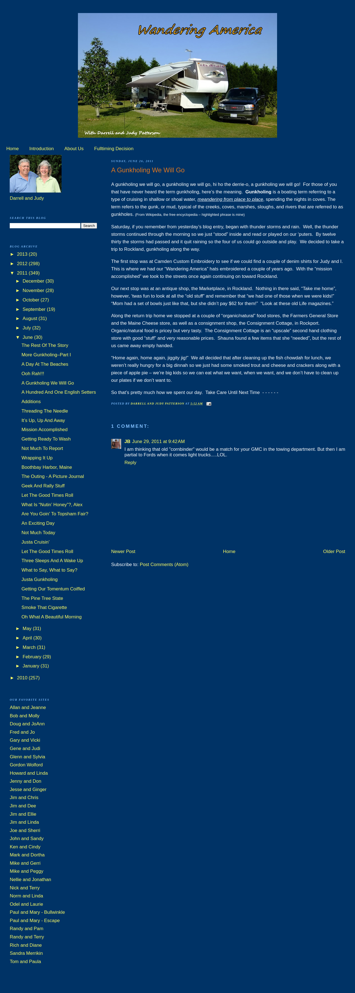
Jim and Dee (23, 805)
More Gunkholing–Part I (46, 354)
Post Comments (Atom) (164, 564)
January (32, 666)
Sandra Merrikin (26, 953)
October (32, 300)
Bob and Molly (24, 715)
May (28, 628)
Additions (30, 401)
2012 (23, 263)
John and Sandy (27, 838)
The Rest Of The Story (44, 345)
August (31, 318)
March (30, 647)
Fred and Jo (22, 732)
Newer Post (123, 551)
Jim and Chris (24, 797)
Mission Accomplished (44, 429)
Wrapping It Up (36, 457)
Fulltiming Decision (114, 148)
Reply (130, 462)
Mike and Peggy (26, 871)
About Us (73, 148)
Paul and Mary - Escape (35, 920)
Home (12, 148)
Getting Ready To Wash (45, 439)
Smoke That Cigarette (44, 607)
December (34, 281)
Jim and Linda (24, 822)
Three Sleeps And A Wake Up (52, 560)
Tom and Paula (25, 961)
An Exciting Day (37, 523)
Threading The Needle (44, 411)
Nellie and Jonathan (30, 879)
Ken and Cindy (25, 846)
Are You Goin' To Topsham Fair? (54, 513)
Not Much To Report (42, 448)
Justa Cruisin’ (35, 542)
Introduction (41, 148)
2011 (23, 273)
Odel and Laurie (26, 904)
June (28, 337)
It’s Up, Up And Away (43, 420)
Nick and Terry (25, 887)
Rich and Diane (26, 945)
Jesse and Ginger (28, 789)
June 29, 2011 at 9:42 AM (158, 441)
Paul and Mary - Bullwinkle (37, 912)
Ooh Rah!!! (32, 373)
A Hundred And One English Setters (58, 392)
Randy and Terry (27, 937)
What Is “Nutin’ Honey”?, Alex (51, 504)
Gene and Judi (25, 748)
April (28, 638)
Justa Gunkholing (39, 579)
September (35, 309)
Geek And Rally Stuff (43, 485)
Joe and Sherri (25, 830)
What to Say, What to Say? (49, 570)
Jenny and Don (25, 781)
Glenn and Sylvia (27, 756)
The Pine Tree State (42, 598)
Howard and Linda (29, 773)
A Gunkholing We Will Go (47, 383)
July (27, 328)
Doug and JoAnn (27, 723)
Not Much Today (38, 532)
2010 (23, 677)
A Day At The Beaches (44, 364)
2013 (23, 254)
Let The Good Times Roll (47, 495)
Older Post (334, 551)
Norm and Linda (26, 896)
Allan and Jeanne (28, 707)
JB (128, 441)
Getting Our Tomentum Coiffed (53, 589)
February (33, 656)
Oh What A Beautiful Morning (51, 617)
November (34, 290)
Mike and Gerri (25, 863)
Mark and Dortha (27, 855)
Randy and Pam (26, 928)
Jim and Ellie (23, 814)
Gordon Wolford (26, 764)
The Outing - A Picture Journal (52, 476)
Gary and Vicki (25, 740)
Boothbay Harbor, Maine (46, 467)
